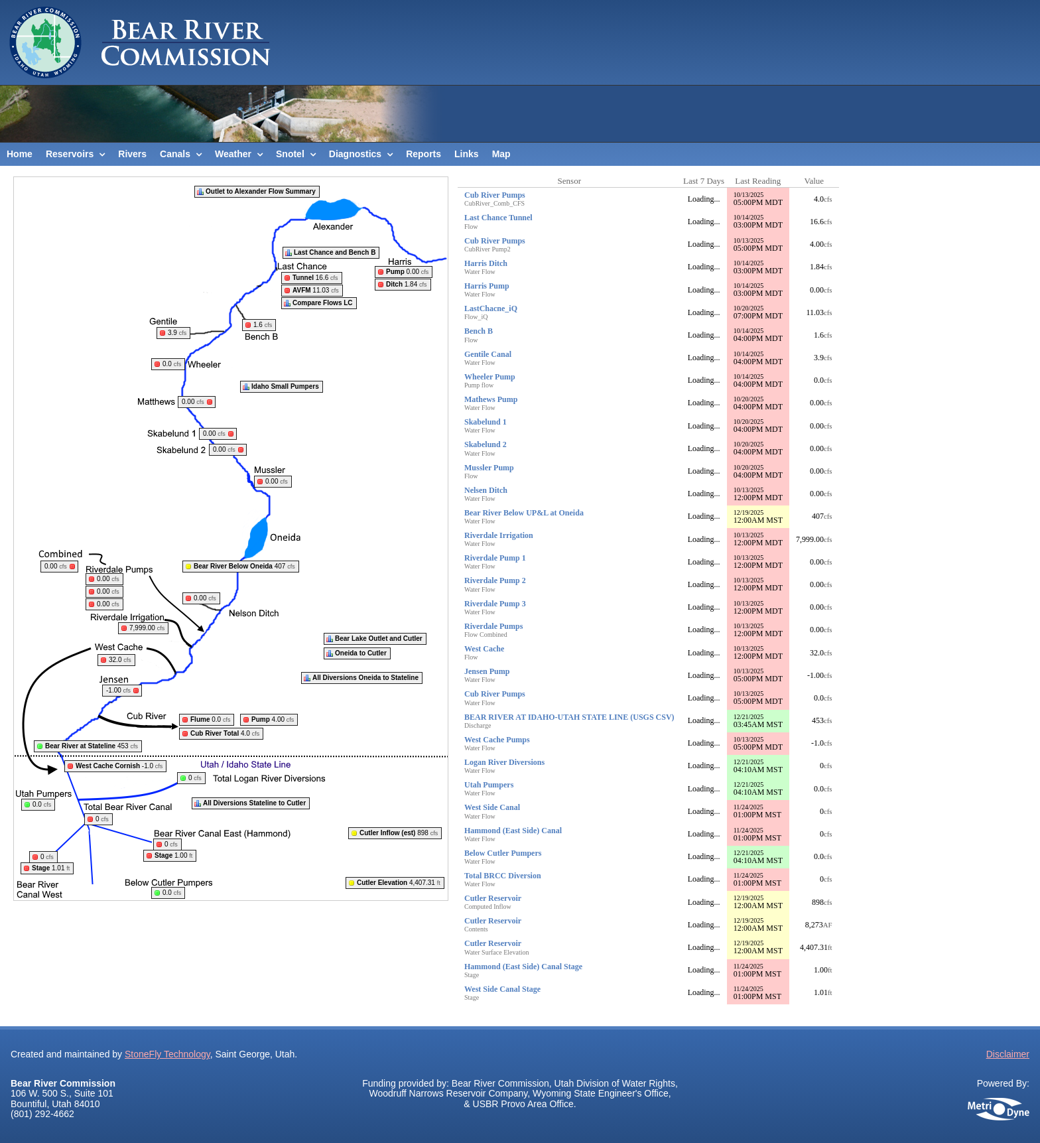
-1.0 (119, 766)
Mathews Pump (490, 399)
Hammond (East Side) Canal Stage (523, 966)
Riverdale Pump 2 (495, 580)
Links (466, 154)
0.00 (407, 271)
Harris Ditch (485, 263)
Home (19, 154)
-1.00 (118, 690)
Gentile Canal (487, 354)
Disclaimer (1007, 1054)
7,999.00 (146, 628)
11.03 (315, 290)
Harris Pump (486, 286)
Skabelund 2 (485, 444)
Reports (423, 154)
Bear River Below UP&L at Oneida (524, 512)
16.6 (315, 277)
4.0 (224, 733)
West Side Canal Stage (502, 989)
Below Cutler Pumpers (502, 853)
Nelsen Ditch (485, 490)
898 (398, 833)
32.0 (120, 659)
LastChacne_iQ (490, 308)
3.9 (177, 332)
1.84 (406, 284)
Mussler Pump (489, 467)
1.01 (51, 868)
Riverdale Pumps (493, 626)
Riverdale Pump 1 (495, 558)
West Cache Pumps (497, 739)
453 (91, 746)
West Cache (484, 648)
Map (501, 154)
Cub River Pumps (494, 195)
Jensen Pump (486, 671)
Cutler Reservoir (492, 898)
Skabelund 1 (485, 422)
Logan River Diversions (504, 762)
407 (244, 566)
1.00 (173, 855)
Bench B (478, 331)
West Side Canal (492, 807)
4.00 (272, 719)
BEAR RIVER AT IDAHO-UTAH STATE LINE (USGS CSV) (569, 717)
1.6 (262, 324)
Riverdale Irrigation (498, 535)
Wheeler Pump (489, 376)
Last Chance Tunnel (498, 217)
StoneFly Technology (167, 1054)
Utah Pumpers (488, 784)
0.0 (171, 364)
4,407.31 (398, 882)
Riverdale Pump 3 (495, 603)
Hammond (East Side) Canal (513, 830)
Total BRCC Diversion (502, 875)
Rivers (132, 154)
